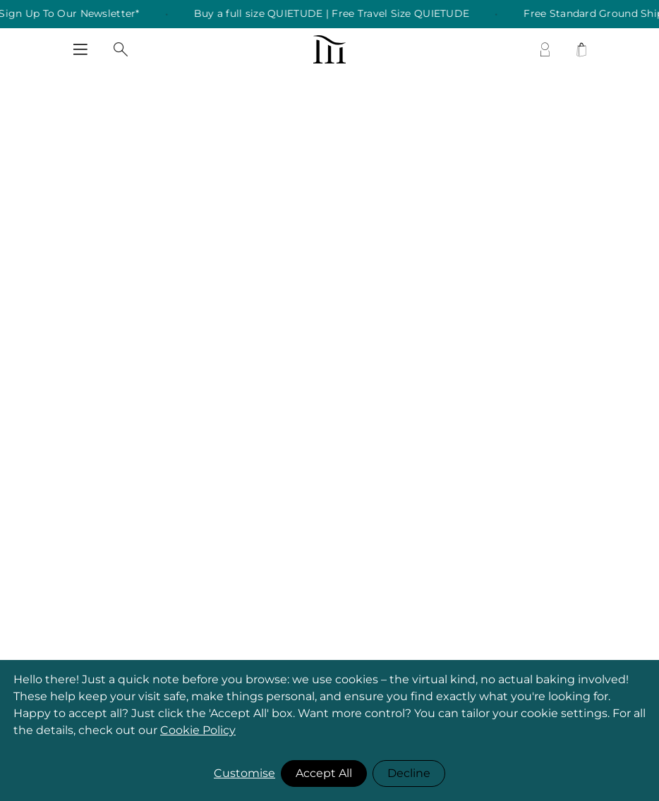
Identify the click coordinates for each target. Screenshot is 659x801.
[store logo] (329, 49)
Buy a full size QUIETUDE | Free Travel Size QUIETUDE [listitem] (338, 14)
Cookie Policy (198, 730)
